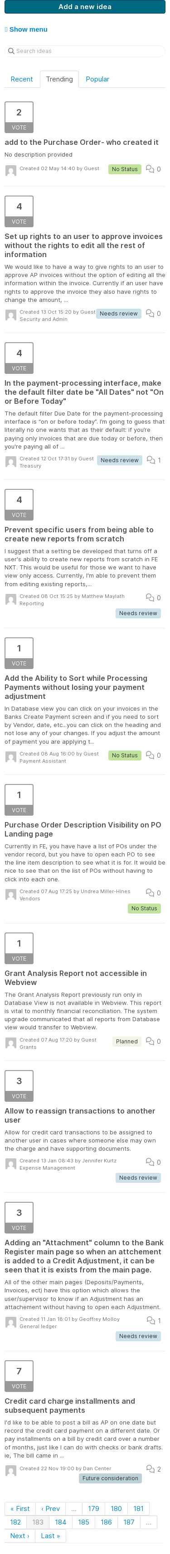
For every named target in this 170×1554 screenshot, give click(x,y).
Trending (59, 79)
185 (83, 1522)
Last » (50, 1535)
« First (20, 1508)
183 (38, 1522)
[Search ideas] (85, 51)
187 (129, 1522)
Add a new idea (85, 6)
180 (116, 1508)
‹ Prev (50, 1508)
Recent (21, 79)
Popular (97, 79)
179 (93, 1508)
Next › (19, 1535)
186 (106, 1522)
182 (15, 1522)
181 (138, 1508)
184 (61, 1522)
